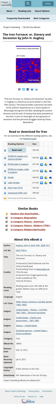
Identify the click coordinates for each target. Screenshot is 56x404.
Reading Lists (24, 11)
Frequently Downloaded (18, 18)
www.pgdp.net (43, 269)
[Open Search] (28, 3)
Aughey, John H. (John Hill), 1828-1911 (33, 245)
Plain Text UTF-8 (15, 187)
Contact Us (32, 396)
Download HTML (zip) (17, 193)
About (10, 11)
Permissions (47, 391)
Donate (48, 4)
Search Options (42, 11)
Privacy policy (33, 391)
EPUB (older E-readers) (18, 164)
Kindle (11, 177)
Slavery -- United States (26, 325)
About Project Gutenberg (15, 391)
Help (41, 396)
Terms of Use (19, 396)
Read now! (17, 150)
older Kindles (14, 182)
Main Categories (41, 18)
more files (20, 198)
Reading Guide (29, 138)
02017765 (21, 250)
